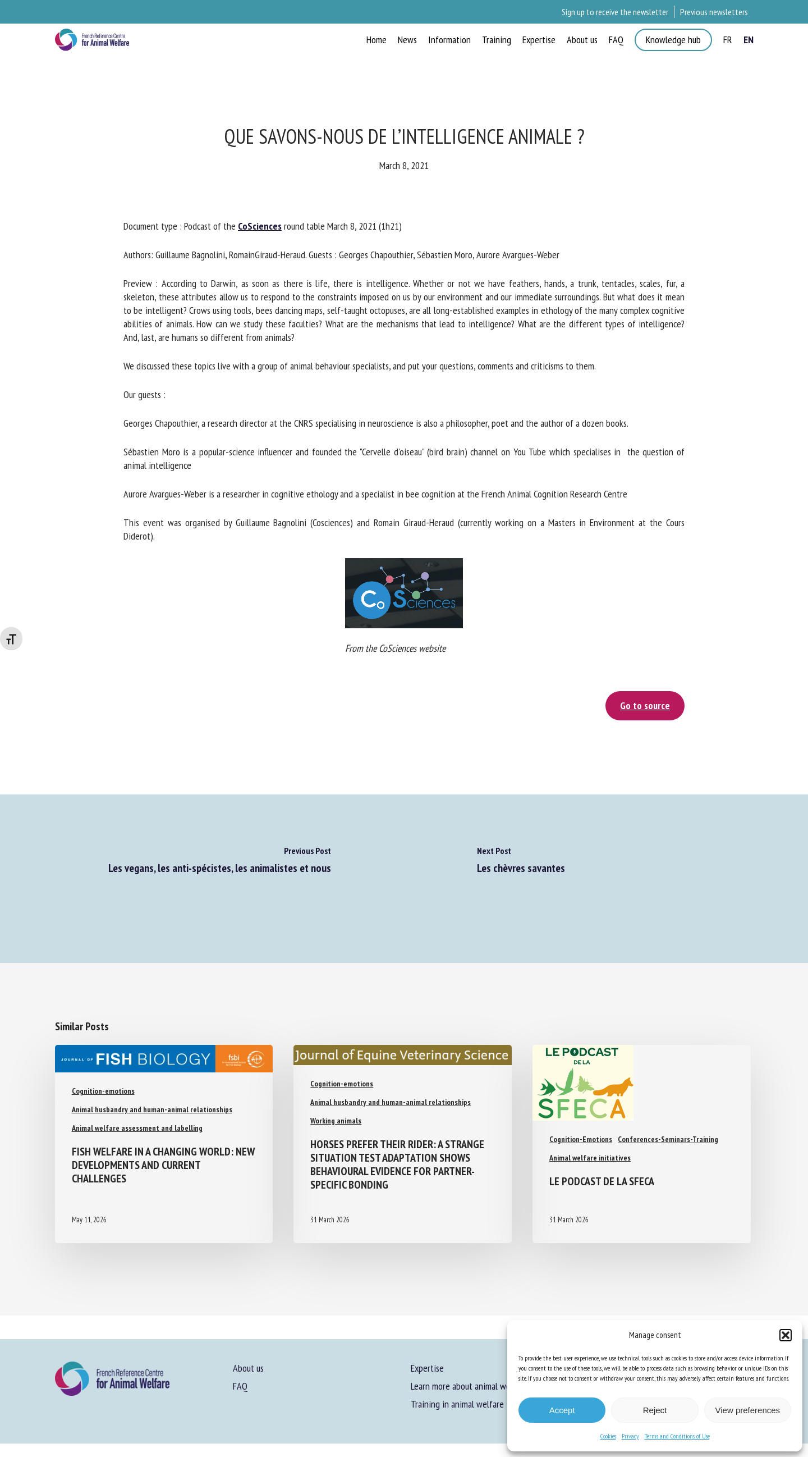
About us (248, 1368)
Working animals (335, 1121)
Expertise (427, 1368)
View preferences (748, 1410)
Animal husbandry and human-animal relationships (152, 1109)
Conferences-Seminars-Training (668, 1139)
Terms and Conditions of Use (677, 1436)
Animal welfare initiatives (590, 1158)
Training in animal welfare (457, 1403)
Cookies (608, 1436)
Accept (562, 1410)
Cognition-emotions (103, 1091)
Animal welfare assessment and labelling (137, 1128)
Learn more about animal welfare (469, 1386)
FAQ (240, 1386)
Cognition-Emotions (580, 1139)
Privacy (630, 1436)
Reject (655, 1410)
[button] (785, 1335)
